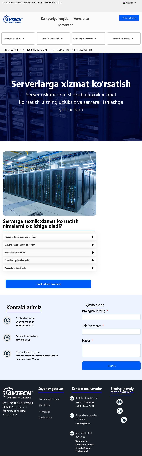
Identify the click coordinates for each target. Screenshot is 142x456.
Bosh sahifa (11, 49)
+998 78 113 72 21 (52, 2)
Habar (86, 340)
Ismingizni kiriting (94, 311)
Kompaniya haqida (54, 18)
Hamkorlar (81, 18)
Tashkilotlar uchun (14, 38)
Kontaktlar (65, 25)
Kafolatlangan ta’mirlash (85, 38)
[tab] (49, 237)
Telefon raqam (92, 326)
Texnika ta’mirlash (52, 38)
